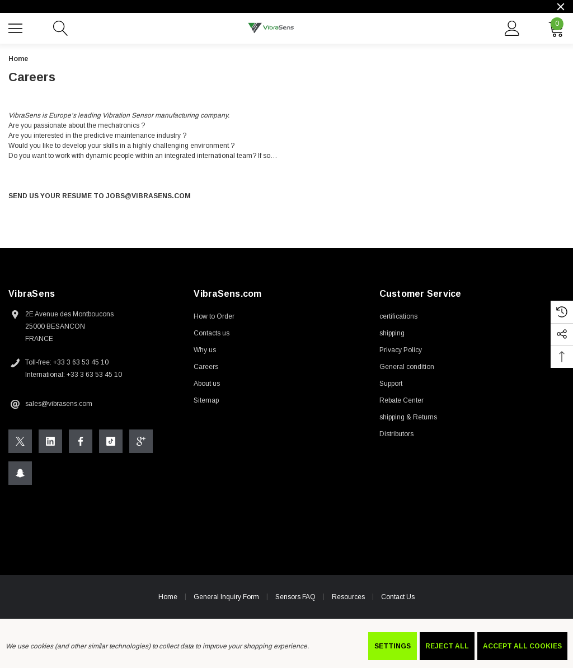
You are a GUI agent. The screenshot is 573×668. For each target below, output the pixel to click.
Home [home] (167, 597)
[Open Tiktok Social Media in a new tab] (111, 441)
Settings (392, 646)
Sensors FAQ (295, 597)
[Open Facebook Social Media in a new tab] (80, 441)
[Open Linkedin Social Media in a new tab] (50, 441)
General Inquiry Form (226, 597)
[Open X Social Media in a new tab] (20, 441)
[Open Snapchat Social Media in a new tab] (20, 473)
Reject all (447, 646)
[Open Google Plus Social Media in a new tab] (141, 441)
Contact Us (398, 597)
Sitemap (206, 400)
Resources (348, 597)
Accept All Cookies (522, 646)
